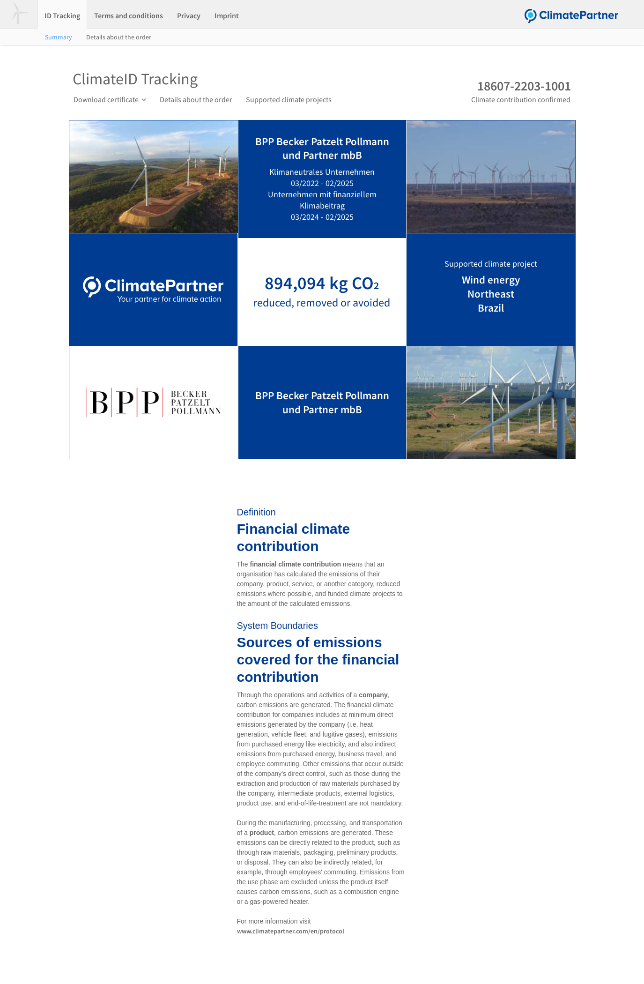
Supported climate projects (289, 99)
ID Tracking (62, 15)
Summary (58, 37)
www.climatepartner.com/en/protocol (290, 931)
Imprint (227, 15)
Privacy (188, 15)
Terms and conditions (128, 15)
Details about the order (118, 37)
